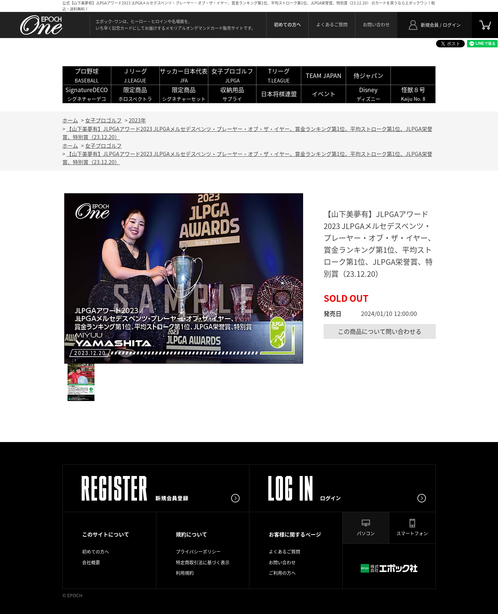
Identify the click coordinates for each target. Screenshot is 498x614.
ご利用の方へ (282, 573)
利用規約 (185, 573)
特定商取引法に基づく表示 (203, 562)
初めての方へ (95, 551)
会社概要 (91, 562)
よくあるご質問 (332, 24)
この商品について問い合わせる (379, 331)
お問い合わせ (376, 24)
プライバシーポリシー (198, 551)
